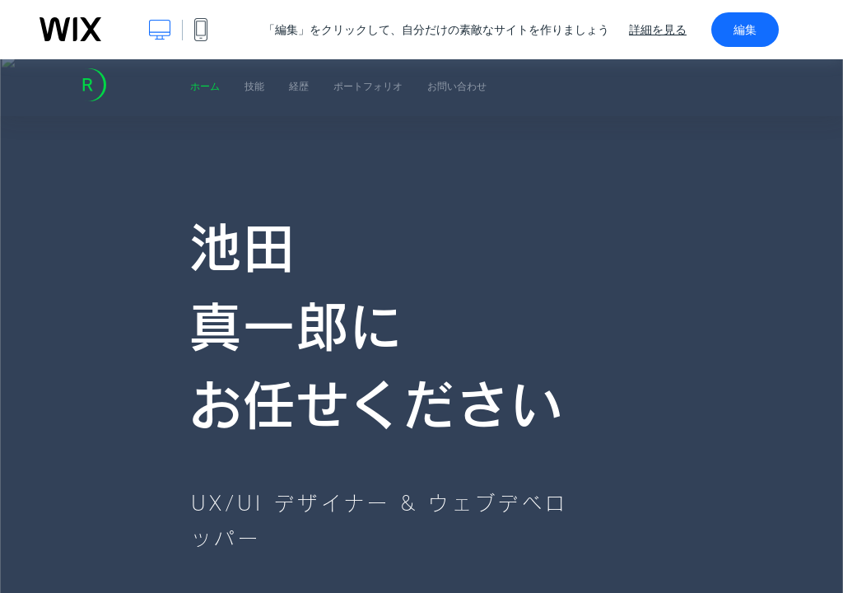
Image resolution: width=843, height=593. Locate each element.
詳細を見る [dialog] (658, 29)
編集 (745, 29)
